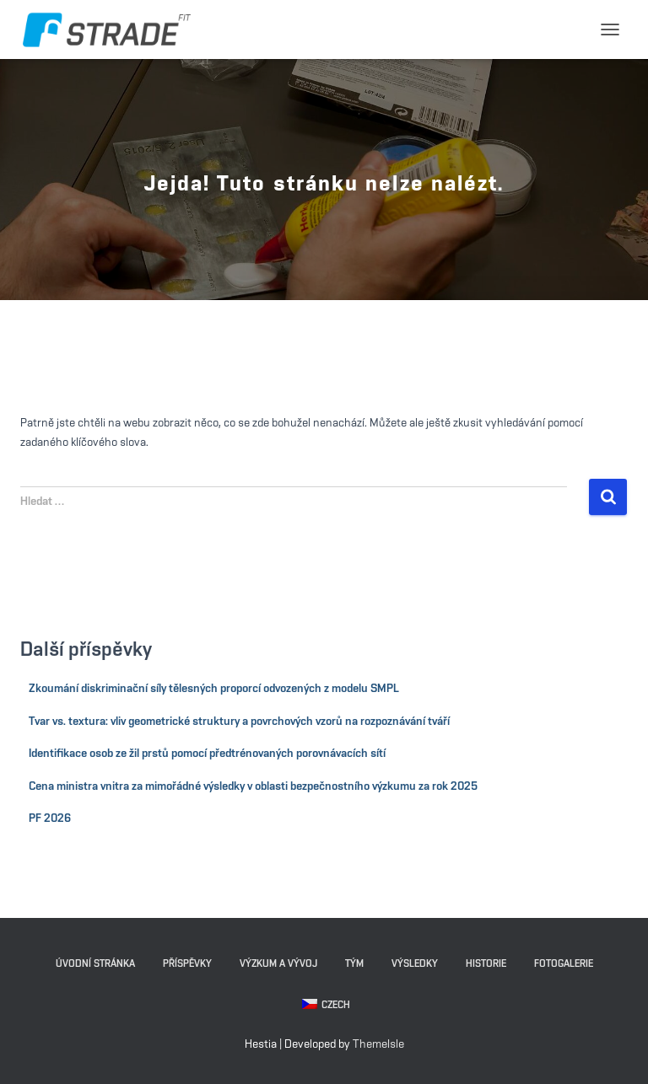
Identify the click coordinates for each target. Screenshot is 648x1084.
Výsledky (415, 963)
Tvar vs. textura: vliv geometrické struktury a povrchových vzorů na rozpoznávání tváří (239, 721)
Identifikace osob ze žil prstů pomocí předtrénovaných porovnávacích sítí (207, 753)
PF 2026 (50, 818)
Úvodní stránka (95, 963)
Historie (486, 963)
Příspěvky (187, 963)
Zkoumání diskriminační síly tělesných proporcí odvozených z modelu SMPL (214, 689)
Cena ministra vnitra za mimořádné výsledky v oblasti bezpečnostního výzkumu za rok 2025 (253, 786)
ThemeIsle (378, 1044)
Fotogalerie (563, 963)
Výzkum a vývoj (278, 963)
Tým (354, 963)
